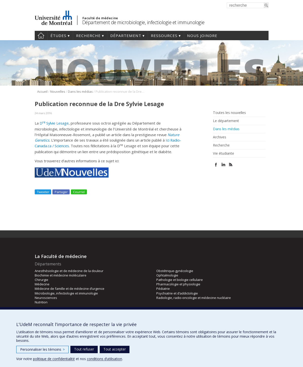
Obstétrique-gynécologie (174, 271)
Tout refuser (84, 349)
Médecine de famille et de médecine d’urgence (69, 288)
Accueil (41, 35)
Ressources (164, 35)
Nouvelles (57, 91)
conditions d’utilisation (104, 358)
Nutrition (41, 302)
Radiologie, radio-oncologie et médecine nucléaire (193, 297)
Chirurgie (41, 279)
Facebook (216, 165)
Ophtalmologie (167, 275)
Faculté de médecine (100, 18)
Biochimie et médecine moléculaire (60, 275)
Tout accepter (114, 349)
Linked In (223, 165)
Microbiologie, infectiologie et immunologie (66, 293)
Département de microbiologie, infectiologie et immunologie (143, 22)
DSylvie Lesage (54, 123)
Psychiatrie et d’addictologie (177, 293)
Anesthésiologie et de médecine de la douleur (69, 271)
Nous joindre (202, 35)
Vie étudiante (223, 153)
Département (125, 35)
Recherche (88, 35)
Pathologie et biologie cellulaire (179, 279)
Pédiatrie (163, 288)
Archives (219, 137)
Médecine (42, 284)
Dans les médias (80, 91)
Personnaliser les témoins (42, 349)
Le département (226, 121)
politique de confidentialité (54, 358)
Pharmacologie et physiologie (178, 284)
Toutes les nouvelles (229, 113)
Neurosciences (46, 297)
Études (58, 35)
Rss (231, 165)
